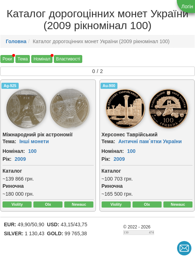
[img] (26, 108)
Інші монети (34, 141)
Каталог (12, 170)
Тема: (9, 141)
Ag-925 (10, 85)
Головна (16, 41)
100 (32, 151)
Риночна (13, 185)
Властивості (68, 59)
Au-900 (109, 85)
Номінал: (14, 151)
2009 (20, 159)
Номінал (41, 59)
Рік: (7, 159)
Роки (7, 59)
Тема (23, 59)
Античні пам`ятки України (150, 141)
